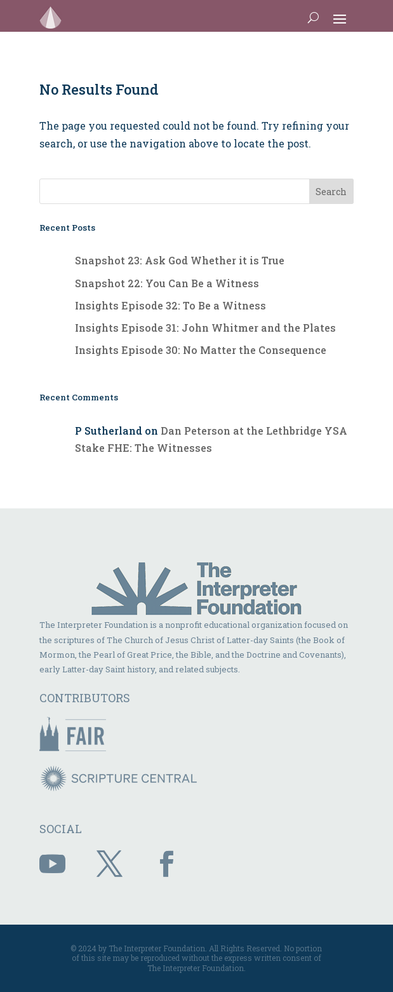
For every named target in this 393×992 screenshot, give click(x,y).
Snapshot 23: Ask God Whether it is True (179, 260)
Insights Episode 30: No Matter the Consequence (200, 350)
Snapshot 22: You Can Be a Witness (167, 283)
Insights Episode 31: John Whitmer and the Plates (205, 327)
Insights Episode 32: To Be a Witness (170, 305)
